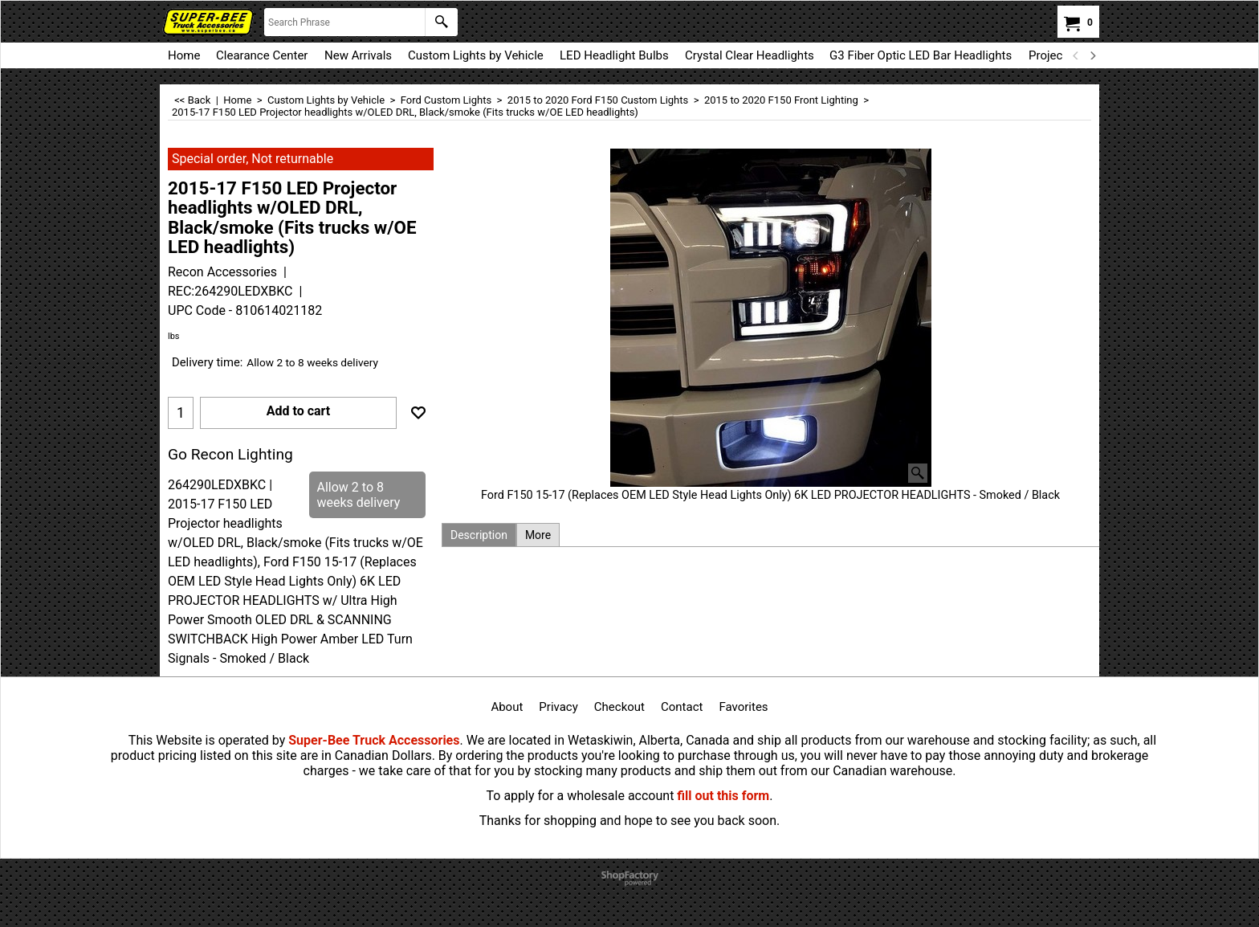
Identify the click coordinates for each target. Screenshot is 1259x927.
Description (478, 535)
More (538, 535)
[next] (1092, 55)
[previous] (1076, 55)
